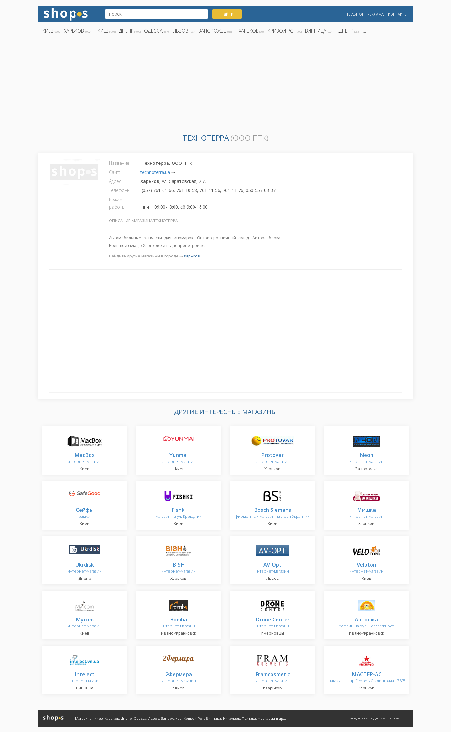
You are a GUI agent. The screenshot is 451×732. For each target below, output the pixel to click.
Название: (119, 163)
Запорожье (212, 31)
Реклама (375, 14)
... (364, 31)
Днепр (126, 31)
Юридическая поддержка (367, 718)
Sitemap (395, 718)
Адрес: (115, 181)
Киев (48, 31)
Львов (180, 31)
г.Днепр (344, 31)
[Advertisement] (225, 82)
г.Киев (101, 31)
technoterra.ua (155, 172)
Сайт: (114, 172)
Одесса (153, 31)
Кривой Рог (282, 31)
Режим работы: (117, 203)
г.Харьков (247, 31)
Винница (315, 31)
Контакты (397, 14)
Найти (227, 14)
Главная (355, 14)
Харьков (74, 31)
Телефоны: (120, 190)
